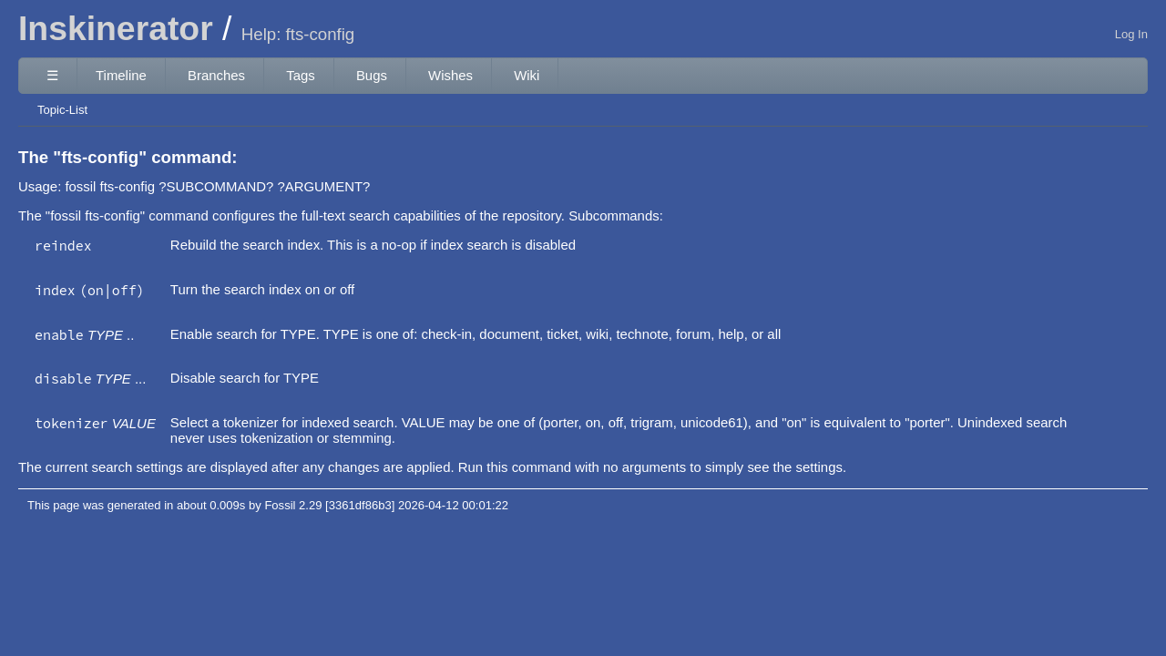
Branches (216, 75)
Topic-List (62, 110)
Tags (300, 75)
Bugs (371, 75)
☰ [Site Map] (52, 75)
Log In (1131, 34)
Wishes (450, 75)
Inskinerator (115, 28)
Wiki (526, 75)
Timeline (121, 75)
